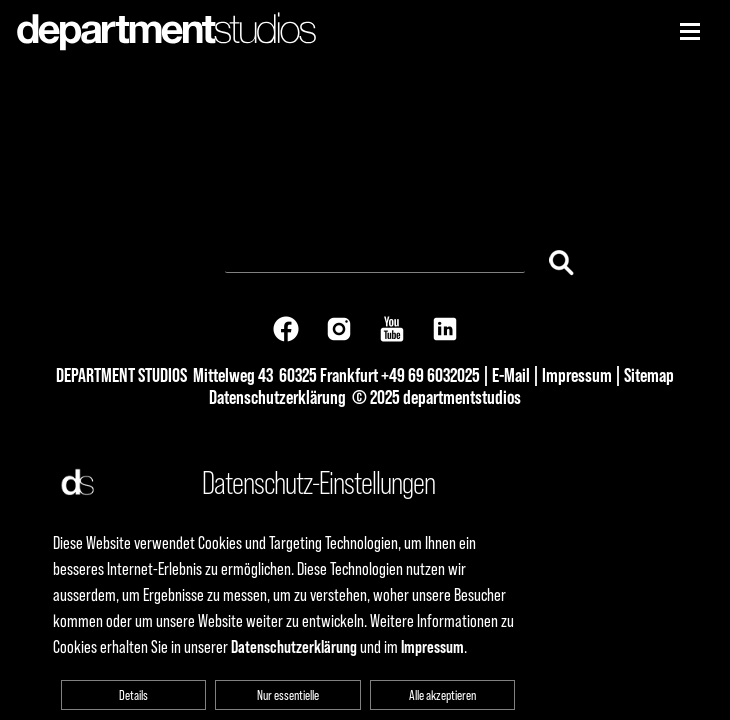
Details (133, 695)
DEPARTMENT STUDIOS (121, 375)
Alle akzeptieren (442, 695)
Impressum (577, 375)
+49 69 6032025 (430, 375)
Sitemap (649, 375)
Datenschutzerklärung (277, 397)
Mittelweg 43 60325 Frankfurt (285, 375)
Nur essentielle (288, 695)
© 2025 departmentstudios (436, 397)
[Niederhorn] (690, 31)
